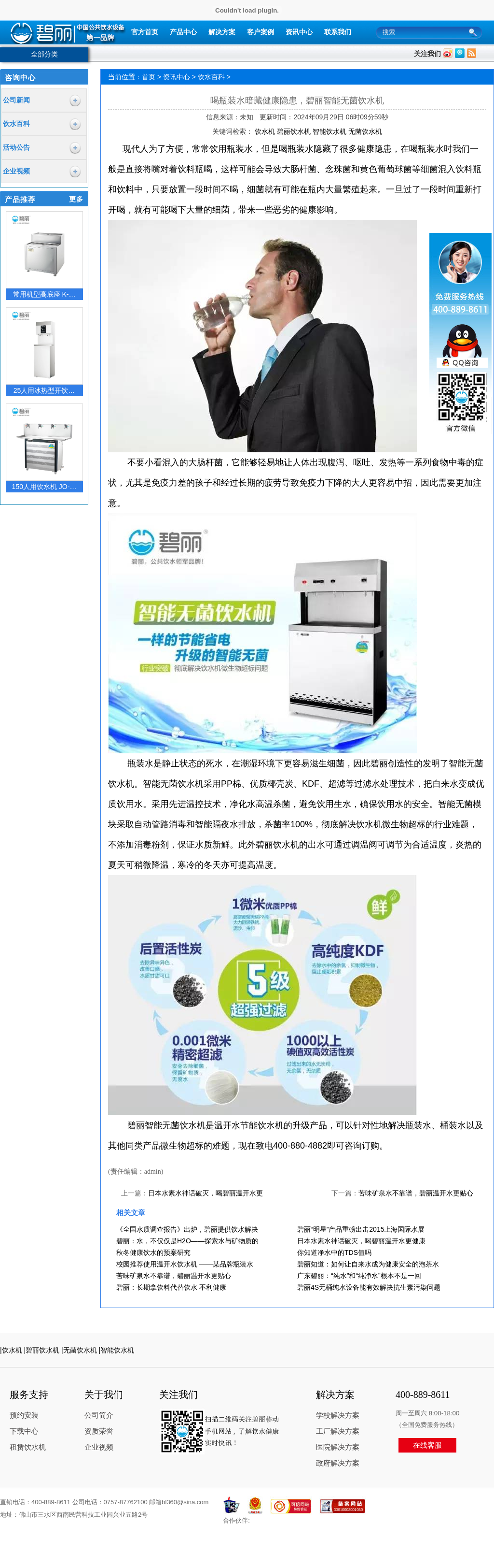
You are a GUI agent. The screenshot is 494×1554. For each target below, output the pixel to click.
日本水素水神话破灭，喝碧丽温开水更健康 (361, 1241)
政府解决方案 (337, 1463)
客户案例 (260, 32)
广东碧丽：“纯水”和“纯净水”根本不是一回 (359, 1276)
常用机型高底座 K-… (44, 294)
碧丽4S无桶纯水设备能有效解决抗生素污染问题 (368, 1287)
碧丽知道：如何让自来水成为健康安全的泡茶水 (368, 1264)
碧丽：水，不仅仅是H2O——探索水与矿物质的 (187, 1241)
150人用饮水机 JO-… (44, 486)
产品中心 (183, 32)
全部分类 (44, 54)
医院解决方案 (337, 1447)
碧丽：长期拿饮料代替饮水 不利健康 (171, 1287)
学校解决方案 (337, 1415)
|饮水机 (11, 1350)
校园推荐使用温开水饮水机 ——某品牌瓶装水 (184, 1264)
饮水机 (266, 131)
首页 (148, 77)
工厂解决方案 (337, 1431)
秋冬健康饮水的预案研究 (153, 1252)
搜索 (475, 33)
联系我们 (337, 32)
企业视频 (98, 1447)
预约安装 (24, 1415)
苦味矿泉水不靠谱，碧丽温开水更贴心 (415, 1193)
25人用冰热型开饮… (44, 390)
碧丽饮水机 (295, 131)
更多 (76, 199)
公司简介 (98, 1415)
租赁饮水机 (28, 1447)
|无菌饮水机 (79, 1350)
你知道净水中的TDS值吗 (334, 1252)
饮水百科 (211, 77)
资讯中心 (299, 32)
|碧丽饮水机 (42, 1350)
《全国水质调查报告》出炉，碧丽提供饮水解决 (187, 1229)
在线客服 (427, 1445)
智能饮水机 (330, 131)
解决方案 (221, 32)
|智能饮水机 (117, 1350)
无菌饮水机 (365, 131)
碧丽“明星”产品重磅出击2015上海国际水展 (361, 1229)
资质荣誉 (98, 1431)
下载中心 (24, 1431)
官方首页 (144, 32)
